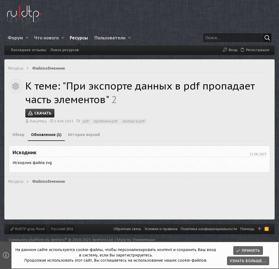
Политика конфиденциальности (209, 229)
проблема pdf (106, 121)
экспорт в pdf (133, 121)
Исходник (24, 152)
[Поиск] (237, 38)
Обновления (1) (46, 134)
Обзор (18, 134)
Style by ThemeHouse (136, 239)
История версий (84, 134)
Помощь (247, 229)
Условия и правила (161, 229)
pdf (86, 121)
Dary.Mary (38, 121)
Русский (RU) (62, 229)
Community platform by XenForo (61, 239)
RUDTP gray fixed (27, 229)
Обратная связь (127, 229)
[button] (27, 37)
